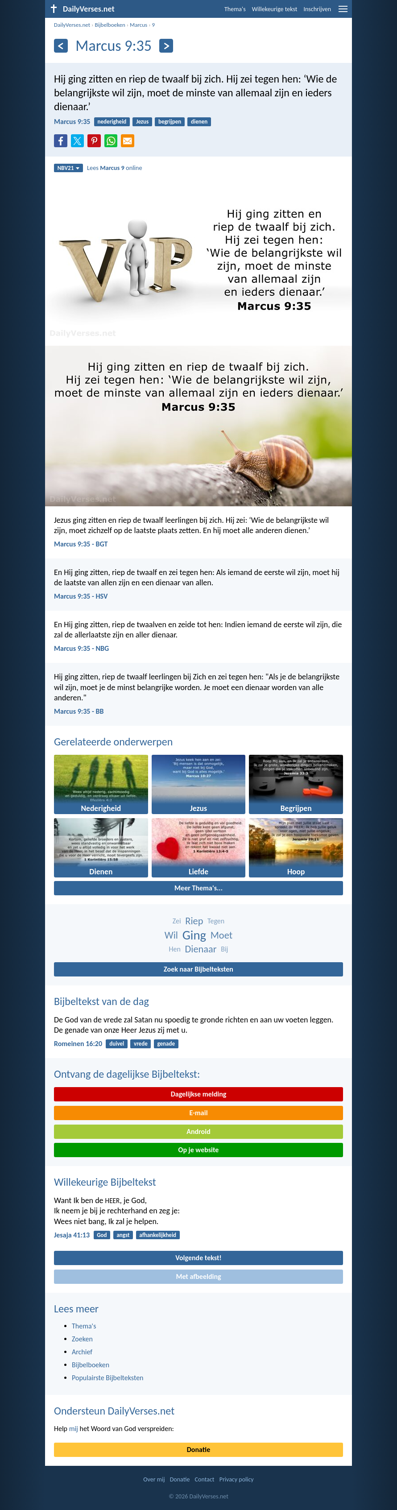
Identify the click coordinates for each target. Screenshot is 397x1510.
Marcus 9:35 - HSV (81, 596)
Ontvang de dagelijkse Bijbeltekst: (127, 1073)
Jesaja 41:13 (72, 1235)
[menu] (343, 12)
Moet (221, 935)
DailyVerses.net (72, 24)
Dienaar (201, 949)
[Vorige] (61, 46)
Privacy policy (236, 1479)
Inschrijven (317, 9)
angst (122, 1235)
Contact (205, 1479)
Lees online (114, 168)
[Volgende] (166, 46)
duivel (116, 1043)
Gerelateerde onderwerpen (113, 741)
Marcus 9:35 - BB (78, 711)
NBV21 (69, 168)
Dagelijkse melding (199, 1094)
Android (198, 1131)
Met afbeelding (198, 1276)
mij (73, 1428)
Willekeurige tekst (275, 9)
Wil (171, 935)
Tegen (215, 921)
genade (166, 1043)
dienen (199, 121)
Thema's (235, 9)
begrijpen (169, 121)
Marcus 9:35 (72, 121)
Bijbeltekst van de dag (101, 1001)
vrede (141, 1043)
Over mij (154, 1479)
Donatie (198, 1449)
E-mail (198, 1113)
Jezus (142, 121)
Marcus (138, 24)
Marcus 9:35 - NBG (81, 648)
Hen (175, 949)
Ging (194, 935)
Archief (82, 1352)
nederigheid (112, 121)
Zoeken (82, 1339)
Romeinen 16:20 (78, 1043)
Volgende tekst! (198, 1258)
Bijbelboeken (110, 24)
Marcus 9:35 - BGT (81, 544)
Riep (194, 921)
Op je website (198, 1150)
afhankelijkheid (157, 1235)
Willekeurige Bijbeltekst (105, 1181)
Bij (224, 949)
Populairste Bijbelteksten (108, 1377)
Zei (177, 921)
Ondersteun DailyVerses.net (114, 1410)
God (102, 1235)
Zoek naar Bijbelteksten (198, 969)
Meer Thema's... (198, 888)
